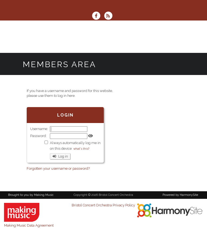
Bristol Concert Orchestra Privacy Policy (103, 205)
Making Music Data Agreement (29, 225)
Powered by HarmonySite (180, 195)
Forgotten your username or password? (58, 168)
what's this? (81, 148)
